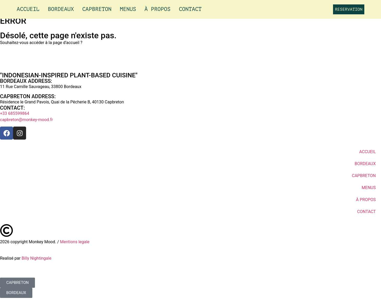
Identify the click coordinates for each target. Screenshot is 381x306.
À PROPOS (157, 9)
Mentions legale (74, 241)
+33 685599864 (14, 113)
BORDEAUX (61, 9)
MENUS (128, 9)
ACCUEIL (28, 9)
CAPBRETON (96, 9)
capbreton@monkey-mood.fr (26, 119)
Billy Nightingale (36, 258)
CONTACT (190, 9)
